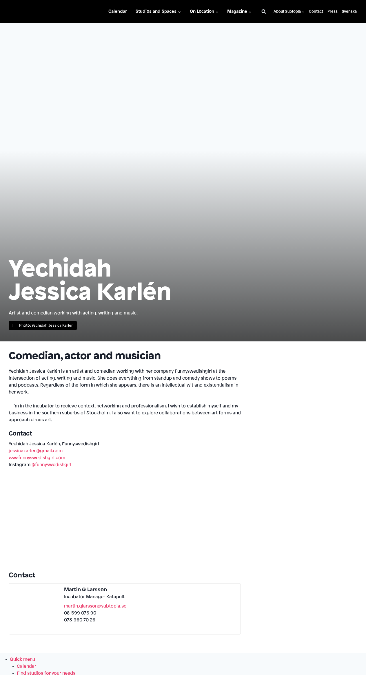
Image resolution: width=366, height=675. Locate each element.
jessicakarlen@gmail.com (36, 451)
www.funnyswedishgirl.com (37, 458)
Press (332, 11)
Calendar (117, 11)
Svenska (349, 11)
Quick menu (22, 659)
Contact (316, 11)
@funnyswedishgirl (51, 464)
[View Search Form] (263, 11)
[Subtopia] (28, 12)
